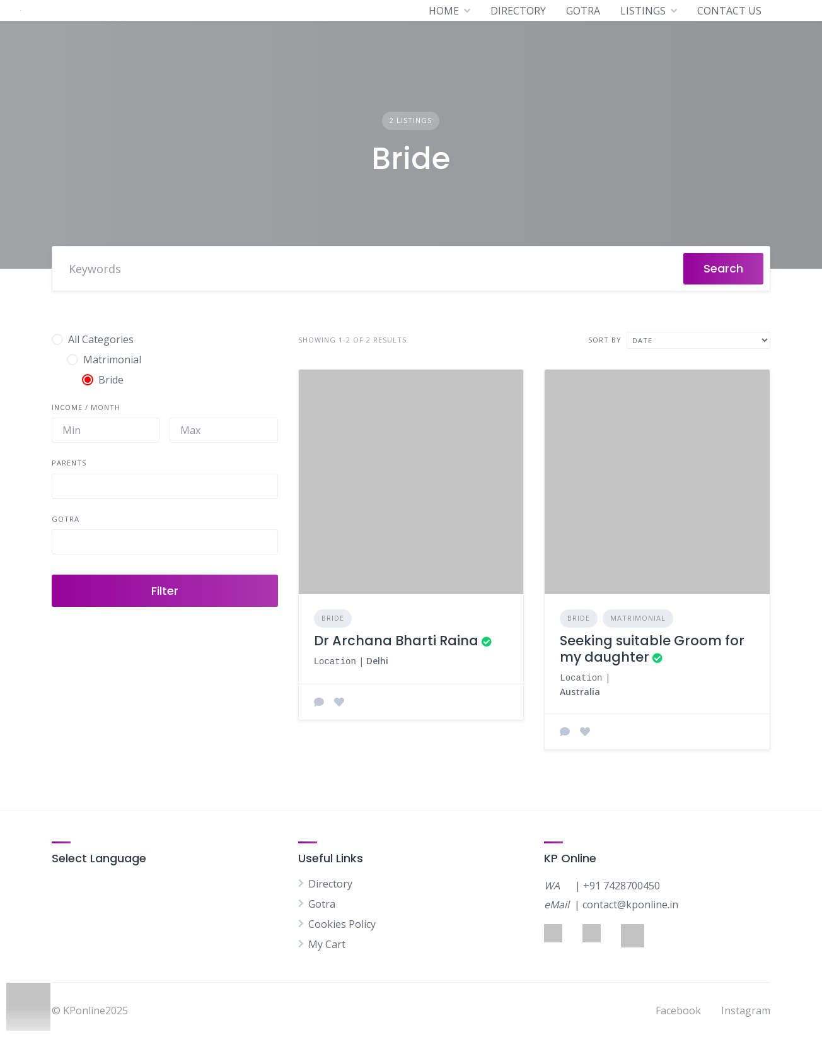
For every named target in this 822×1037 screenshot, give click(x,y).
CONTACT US (729, 11)
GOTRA (583, 11)
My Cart (326, 943)
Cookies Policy (342, 923)
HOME (444, 11)
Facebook (678, 1009)
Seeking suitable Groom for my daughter (652, 648)
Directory (330, 882)
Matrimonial (638, 618)
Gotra (321, 903)
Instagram (745, 1009)
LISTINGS (643, 11)
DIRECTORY (518, 11)
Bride (332, 618)
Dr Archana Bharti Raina (396, 640)
